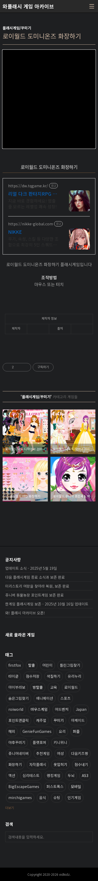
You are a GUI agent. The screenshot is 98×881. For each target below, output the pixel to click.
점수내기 (81, 764)
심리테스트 (30, 775)
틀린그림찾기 (70, 665)
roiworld (15, 709)
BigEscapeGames (23, 786)
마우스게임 (39, 709)
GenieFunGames (36, 731)
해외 (11, 731)
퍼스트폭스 (55, 786)
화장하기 (15, 764)
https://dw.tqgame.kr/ (28, 186)
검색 (88, 837)
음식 (42, 797)
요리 (62, 731)
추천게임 (43, 753)
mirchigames (20, 797)
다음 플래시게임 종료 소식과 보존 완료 (35, 577)
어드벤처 (61, 709)
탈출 (31, 665)
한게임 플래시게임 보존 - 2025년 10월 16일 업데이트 (46, 604)
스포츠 (65, 698)
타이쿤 (13, 676)
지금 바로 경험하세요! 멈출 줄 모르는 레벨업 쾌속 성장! (32, 203)
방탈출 (38, 687)
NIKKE (15, 232)
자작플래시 (37, 764)
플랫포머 (39, 742)
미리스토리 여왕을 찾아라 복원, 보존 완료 (37, 586)
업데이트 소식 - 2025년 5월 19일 (31, 568)
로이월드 (71, 687)
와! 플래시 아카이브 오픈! (25, 612)
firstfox (14, 665)
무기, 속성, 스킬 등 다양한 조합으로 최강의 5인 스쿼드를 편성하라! (33, 241)
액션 (11, 775)
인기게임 (74, 797)
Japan (81, 709)
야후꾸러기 (16, 742)
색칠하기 (53, 676)
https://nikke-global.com (30, 224)
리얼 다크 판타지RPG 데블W (32, 193)
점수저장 (32, 676)
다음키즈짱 (79, 753)
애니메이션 (44, 698)
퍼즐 (76, 731)
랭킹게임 (53, 775)
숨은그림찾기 (18, 698)
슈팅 (56, 797)
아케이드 (78, 720)
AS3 (85, 775)
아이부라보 (16, 687)
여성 (60, 753)
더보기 (9, 807)
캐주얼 (41, 720)
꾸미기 (59, 720)
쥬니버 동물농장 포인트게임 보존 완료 (34, 595)
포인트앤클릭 (18, 720)
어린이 (47, 665)
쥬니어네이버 (18, 753)
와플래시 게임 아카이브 (28, 6)
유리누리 (74, 676)
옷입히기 (60, 764)
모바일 (76, 786)
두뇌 (71, 775)
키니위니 (60, 742)
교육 (53, 687)
